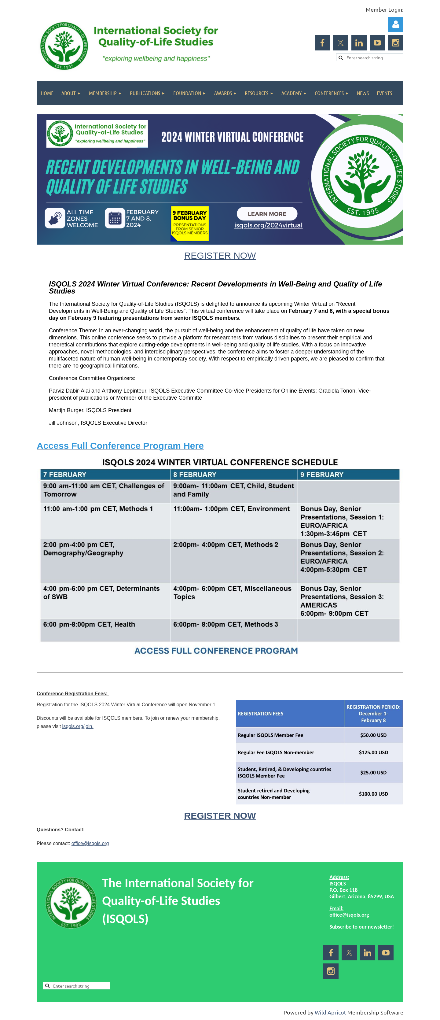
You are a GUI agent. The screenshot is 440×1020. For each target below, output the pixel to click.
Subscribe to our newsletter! (361, 926)
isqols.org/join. (78, 726)
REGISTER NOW (220, 255)
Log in (395, 24)
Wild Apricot (330, 1012)
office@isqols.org (90, 843)
